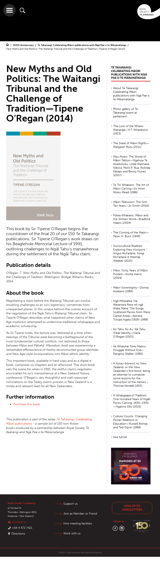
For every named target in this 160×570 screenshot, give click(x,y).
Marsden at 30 (130, 461)
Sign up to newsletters (132, 507)
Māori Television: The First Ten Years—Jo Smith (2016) (131, 203)
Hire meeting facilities (77, 523)
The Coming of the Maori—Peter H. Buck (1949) (131, 234)
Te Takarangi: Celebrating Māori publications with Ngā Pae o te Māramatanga (82, 45)
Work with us (72, 533)
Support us (70, 503)
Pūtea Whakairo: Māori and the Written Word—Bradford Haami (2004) (131, 219)
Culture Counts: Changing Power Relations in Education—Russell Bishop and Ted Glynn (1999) (130, 422)
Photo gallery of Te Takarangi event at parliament (125, 112)
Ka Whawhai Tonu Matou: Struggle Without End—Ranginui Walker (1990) (129, 350)
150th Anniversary (23, 45)
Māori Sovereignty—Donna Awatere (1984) (130, 289)
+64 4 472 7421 (22, 528)
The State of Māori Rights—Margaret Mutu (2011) (131, 145)
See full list (120, 437)
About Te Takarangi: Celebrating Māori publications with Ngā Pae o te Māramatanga (131, 93)
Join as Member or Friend (80, 513)
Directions (18, 533)
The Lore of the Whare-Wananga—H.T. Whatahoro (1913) (130, 129)
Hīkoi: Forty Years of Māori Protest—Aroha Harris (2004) (130, 274)
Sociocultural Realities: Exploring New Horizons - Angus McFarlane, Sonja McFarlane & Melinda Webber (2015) (130, 253)
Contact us (19, 522)
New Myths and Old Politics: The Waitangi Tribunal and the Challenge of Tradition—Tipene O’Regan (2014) (65, 48)
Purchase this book (26, 404)
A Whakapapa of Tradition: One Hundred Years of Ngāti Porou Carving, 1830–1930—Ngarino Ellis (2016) (131, 401)
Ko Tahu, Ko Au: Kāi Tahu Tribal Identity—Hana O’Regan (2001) (129, 332)
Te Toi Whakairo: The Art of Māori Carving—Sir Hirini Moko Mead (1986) (131, 188)
